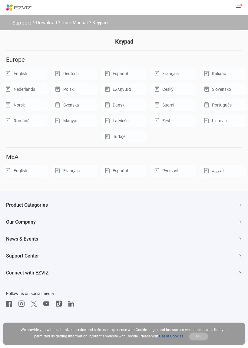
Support (21, 23)
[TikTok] (60, 303)
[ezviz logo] (19, 7)
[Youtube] (47, 303)
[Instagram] (23, 303)
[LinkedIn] (72, 303)
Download (46, 23)
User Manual (74, 23)
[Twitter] (35, 303)
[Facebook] (10, 303)
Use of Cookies (171, 336)
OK (198, 336)
